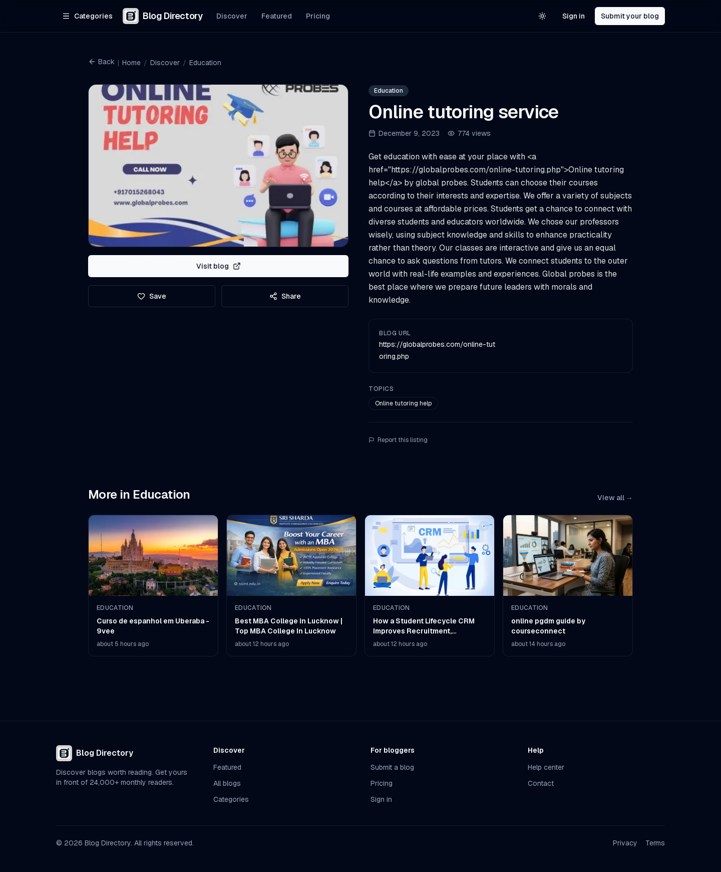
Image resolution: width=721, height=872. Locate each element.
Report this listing (398, 440)
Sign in (573, 16)
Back (101, 61)
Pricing (318, 16)
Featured (276, 16)
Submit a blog (392, 767)
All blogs (227, 783)
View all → (615, 497)
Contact (541, 783)
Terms (655, 842)
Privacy (625, 842)
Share (285, 296)
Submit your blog (630, 16)
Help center (546, 767)
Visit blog (218, 266)
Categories (231, 799)
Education (205, 62)
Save (151, 296)
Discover (231, 16)
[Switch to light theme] (542, 16)
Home (131, 62)
